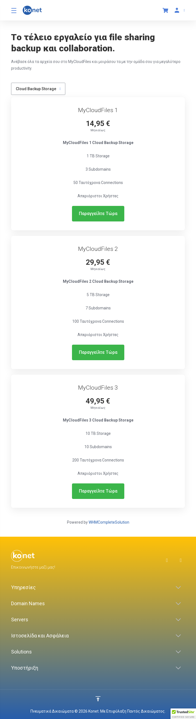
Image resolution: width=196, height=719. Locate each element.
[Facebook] (169, 560)
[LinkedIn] (182, 560)
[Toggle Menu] (13, 10)
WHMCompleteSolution (109, 522)
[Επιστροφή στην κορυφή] (98, 698)
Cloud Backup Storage (38, 89)
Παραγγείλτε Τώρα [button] (98, 213)
